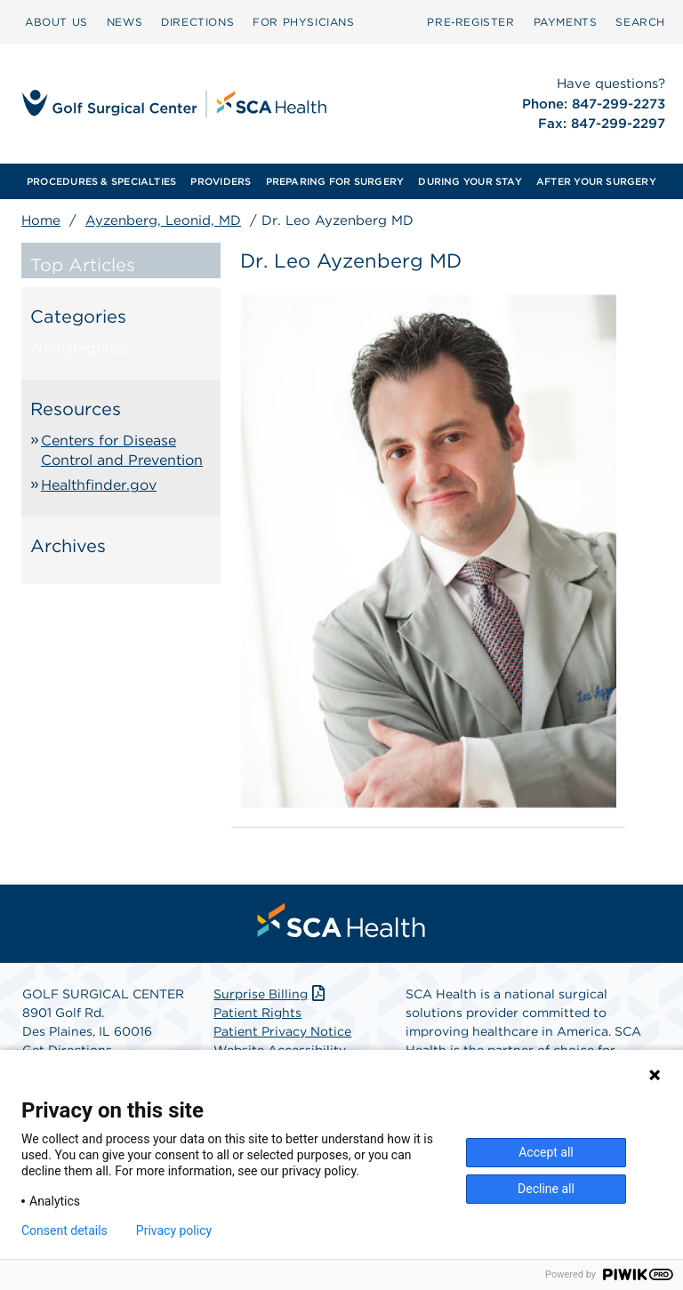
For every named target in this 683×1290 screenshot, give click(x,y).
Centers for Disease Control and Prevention (122, 450)
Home (40, 220)
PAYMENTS (566, 21)
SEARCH (640, 21)
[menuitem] (56, 22)
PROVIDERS (220, 181)
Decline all (546, 1189)
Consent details (64, 1230)
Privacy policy (174, 1230)
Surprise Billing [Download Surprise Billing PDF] (270, 994)
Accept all (546, 1152)
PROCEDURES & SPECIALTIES (101, 181)
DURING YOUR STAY (470, 181)
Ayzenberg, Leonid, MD (163, 220)
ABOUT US (56, 21)
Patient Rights (257, 1013)
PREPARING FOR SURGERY (335, 181)
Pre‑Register (470, 21)
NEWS (124, 21)
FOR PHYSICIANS (303, 21)
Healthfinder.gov (99, 485)
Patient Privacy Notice (282, 1031)
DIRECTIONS (197, 21)
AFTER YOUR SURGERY (596, 181)
